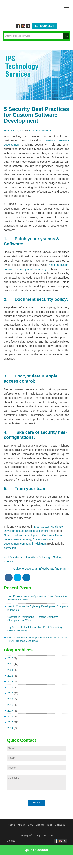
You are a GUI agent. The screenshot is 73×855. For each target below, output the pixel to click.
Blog (37, 526)
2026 (10, 658)
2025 (10, 664)
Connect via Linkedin (23, 26)
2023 (10, 675)
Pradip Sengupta (40, 130)
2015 (10, 722)
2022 (10, 681)
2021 (10, 687)
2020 (10, 693)
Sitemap (10, 841)
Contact (60, 824)
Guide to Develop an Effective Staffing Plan (41, 568)
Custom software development (22, 535)
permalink (10, 547)
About (21, 824)
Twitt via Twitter (28, 26)
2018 (10, 704)
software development (34, 530)
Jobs (50, 824)
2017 (10, 710)
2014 (10, 728)
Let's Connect (44, 26)
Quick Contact (36, 850)
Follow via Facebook (18, 26)
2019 (10, 699)
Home (11, 824)
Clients (40, 824)
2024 (10, 669)
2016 (10, 716)
